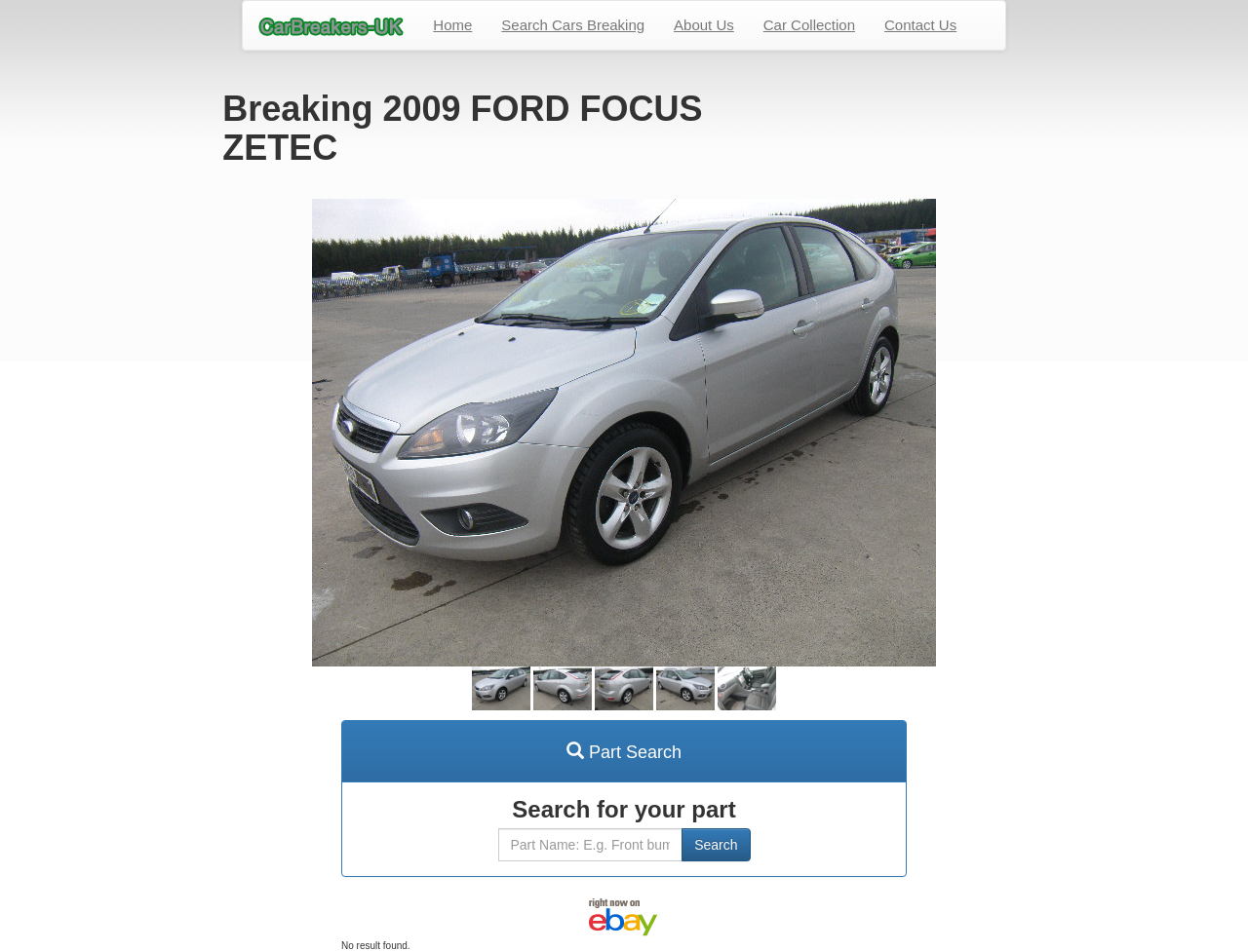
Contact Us (920, 25)
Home (452, 25)
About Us (704, 25)
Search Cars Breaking (572, 25)
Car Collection (809, 25)
